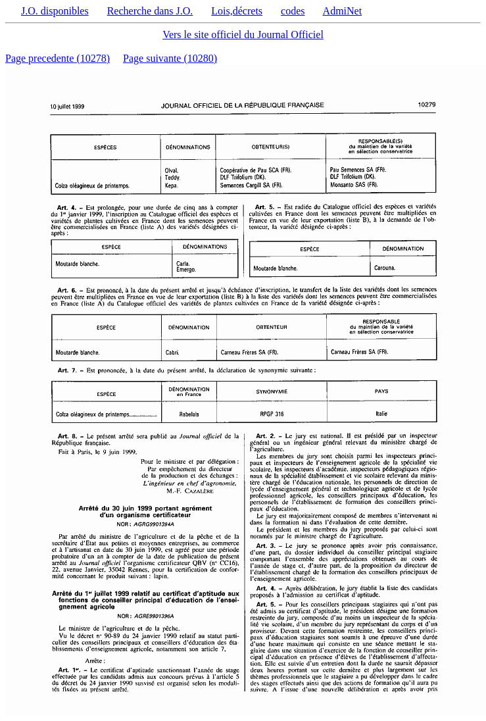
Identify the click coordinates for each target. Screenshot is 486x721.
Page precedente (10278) (57, 58)
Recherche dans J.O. (150, 10)
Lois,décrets (236, 10)
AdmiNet (342, 10)
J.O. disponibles (55, 10)
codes (292, 10)
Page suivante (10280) (170, 58)
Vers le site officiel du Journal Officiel (243, 34)
